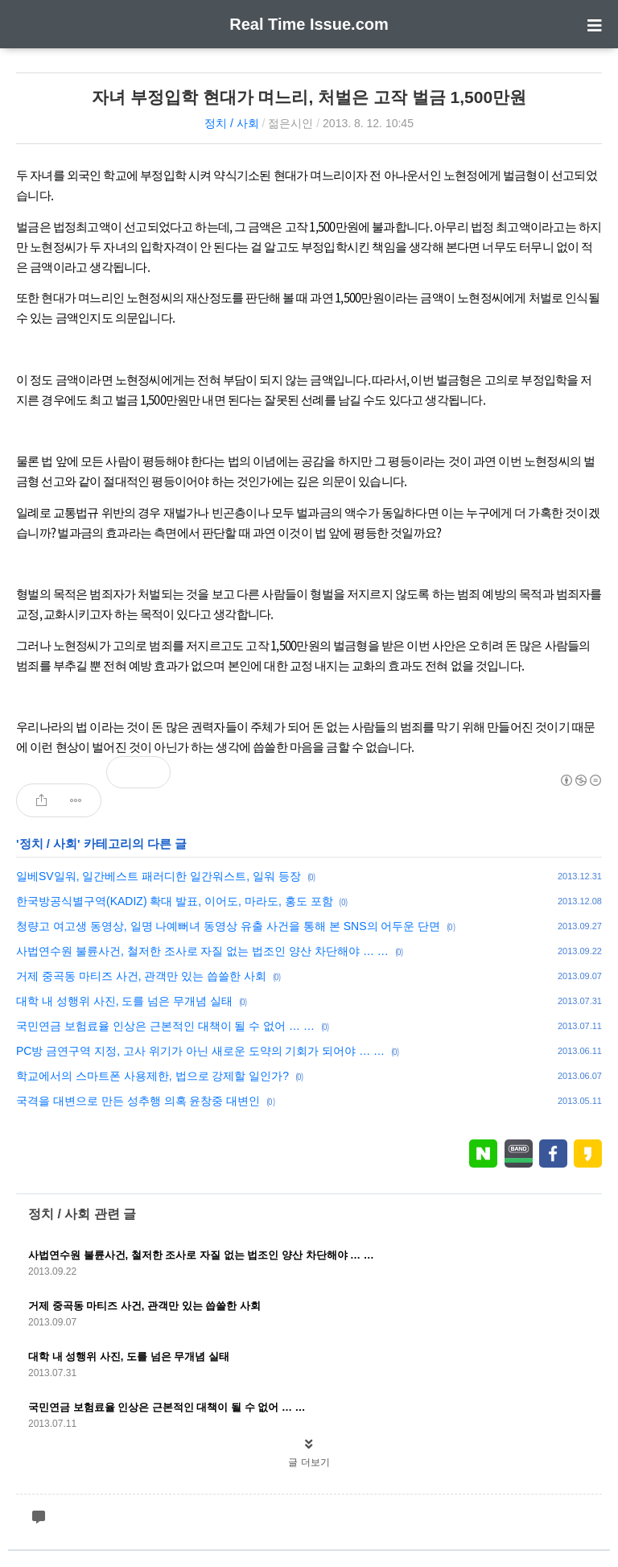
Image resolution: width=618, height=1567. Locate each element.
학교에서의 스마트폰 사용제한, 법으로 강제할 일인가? (152, 1075)
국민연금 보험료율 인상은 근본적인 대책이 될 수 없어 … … (165, 1025)
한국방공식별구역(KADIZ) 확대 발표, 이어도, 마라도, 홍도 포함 (174, 901)
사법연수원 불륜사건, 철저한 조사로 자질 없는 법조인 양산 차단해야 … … (202, 951)
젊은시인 (290, 123)
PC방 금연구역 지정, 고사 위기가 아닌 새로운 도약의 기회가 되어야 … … (200, 1050)
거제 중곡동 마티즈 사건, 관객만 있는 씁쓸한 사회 (141, 976)
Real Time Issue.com (309, 24)
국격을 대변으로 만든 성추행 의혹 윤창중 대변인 (138, 1100)
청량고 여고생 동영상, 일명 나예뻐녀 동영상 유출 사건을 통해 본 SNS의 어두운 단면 (228, 926)
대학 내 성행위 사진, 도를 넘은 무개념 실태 (124, 1000)
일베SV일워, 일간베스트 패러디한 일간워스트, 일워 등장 (158, 876)
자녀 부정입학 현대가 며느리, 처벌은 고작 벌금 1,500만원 (309, 97)
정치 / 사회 (231, 123)
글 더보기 (308, 1462)
